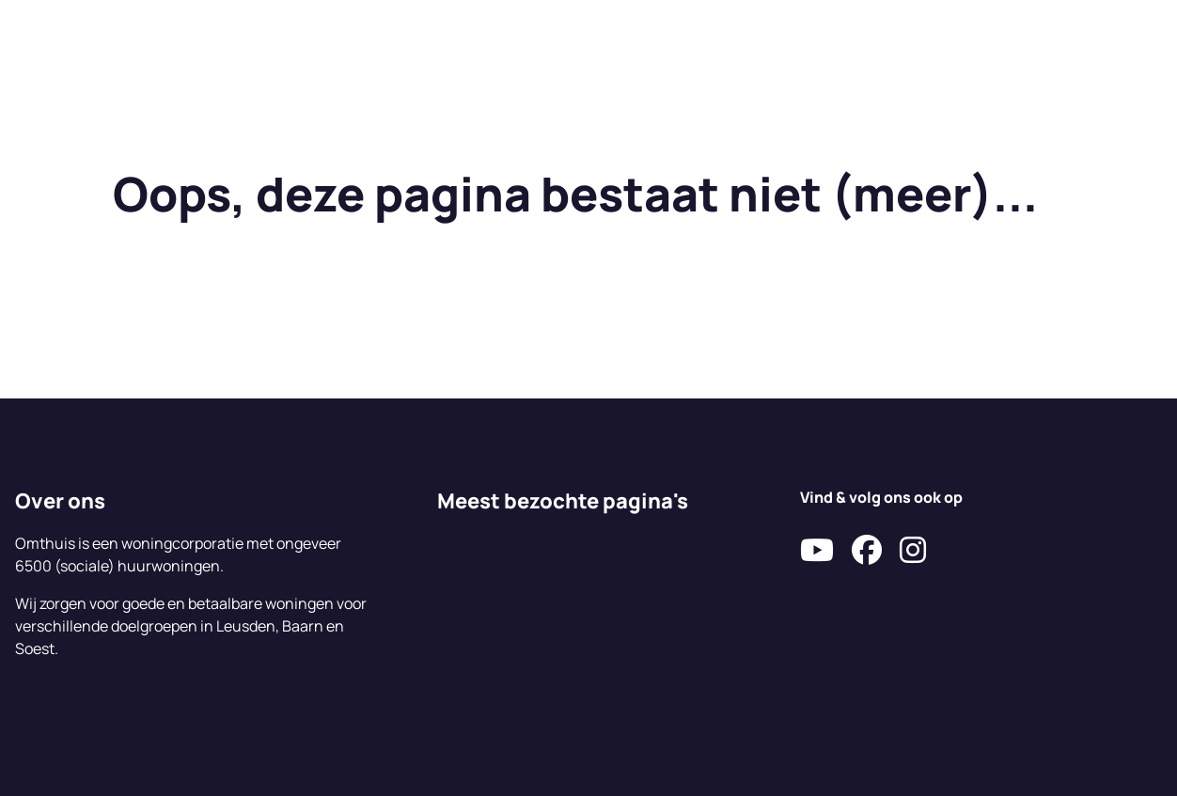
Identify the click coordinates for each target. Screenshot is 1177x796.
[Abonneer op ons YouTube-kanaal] (817, 551)
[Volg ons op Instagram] (913, 551)
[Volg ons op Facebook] (867, 551)
